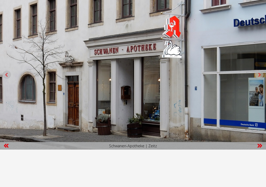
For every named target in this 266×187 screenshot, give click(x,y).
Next (259, 75)
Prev (7, 75)
